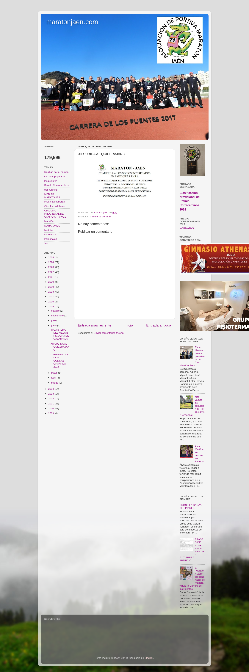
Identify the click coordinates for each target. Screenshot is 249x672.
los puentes (50, 181)
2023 (51, 267)
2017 (51, 296)
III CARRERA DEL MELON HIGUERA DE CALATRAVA (60, 334)
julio (54, 320)
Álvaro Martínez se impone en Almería (200, 454)
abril (54, 377)
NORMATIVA (187, 228)
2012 (51, 398)
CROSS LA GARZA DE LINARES (190, 506)
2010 (51, 408)
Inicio (129, 325)
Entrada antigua (158, 325)
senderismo (50, 234)
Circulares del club (100, 216)
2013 (51, 393)
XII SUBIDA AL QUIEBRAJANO (60, 346)
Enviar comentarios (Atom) (109, 333)
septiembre (58, 315)
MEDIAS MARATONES (52, 196)
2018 (51, 291)
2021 (51, 277)
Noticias (48, 230)
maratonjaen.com (72, 22)
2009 (51, 413)
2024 (51, 262)
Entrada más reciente (95, 325)
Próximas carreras (54, 201)
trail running (51, 189)
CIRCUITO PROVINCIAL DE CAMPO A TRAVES (55, 213)
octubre (55, 310)
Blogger (149, 658)
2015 (51, 306)
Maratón (49, 221)
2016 (51, 301)
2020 (51, 281)
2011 (51, 403)
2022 (51, 272)
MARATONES (52, 225)
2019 (51, 286)
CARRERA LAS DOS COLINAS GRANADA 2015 (59, 360)
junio (54, 325)
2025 (51, 257)
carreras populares (54, 176)
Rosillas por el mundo (56, 172)
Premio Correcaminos (56, 185)
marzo (55, 382)
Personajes (50, 239)
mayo (54, 372)
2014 (51, 388)
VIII (46, 243)
